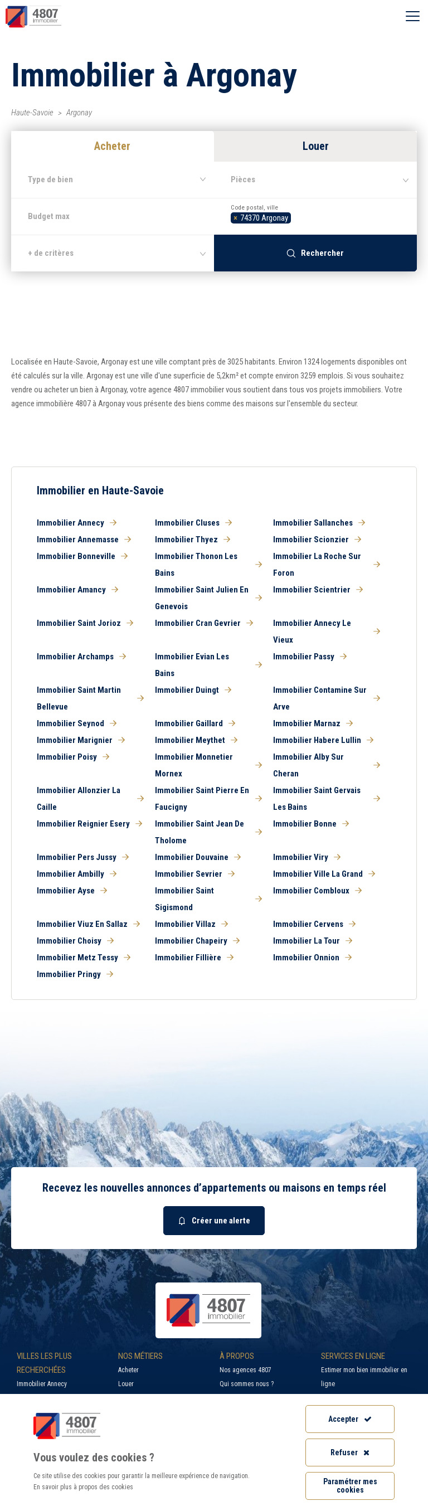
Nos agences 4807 (245, 1370)
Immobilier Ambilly (76, 874)
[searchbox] (297, 216)
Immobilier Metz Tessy (83, 958)
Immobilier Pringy (75, 974)
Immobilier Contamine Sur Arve (326, 698)
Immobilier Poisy (73, 757)
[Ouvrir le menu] (412, 16)
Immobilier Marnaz (313, 723)
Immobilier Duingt (193, 690)
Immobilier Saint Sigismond (208, 899)
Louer (126, 1384)
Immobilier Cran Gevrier (204, 623)
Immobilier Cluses (193, 523)
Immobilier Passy (310, 657)
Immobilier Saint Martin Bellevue (90, 698)
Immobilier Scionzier (317, 540)
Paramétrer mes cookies (350, 1485)
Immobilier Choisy (75, 941)
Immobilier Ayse (72, 891)
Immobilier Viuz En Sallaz (88, 924)
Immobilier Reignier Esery (89, 824)
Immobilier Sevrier (195, 874)
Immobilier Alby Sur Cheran (326, 765)
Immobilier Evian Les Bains (208, 665)
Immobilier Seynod (76, 723)
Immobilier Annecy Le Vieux (326, 631)
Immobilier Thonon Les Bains (208, 564)
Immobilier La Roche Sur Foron (326, 564)
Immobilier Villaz (191, 924)
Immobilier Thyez (192, 540)
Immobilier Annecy (76, 523)
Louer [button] (316, 146)
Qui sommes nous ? (247, 1384)
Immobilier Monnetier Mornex (208, 765)
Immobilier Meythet (196, 740)
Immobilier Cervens (314, 924)
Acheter (128, 1370)
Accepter (350, 1419)
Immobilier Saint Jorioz (85, 623)
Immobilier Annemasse (84, 540)
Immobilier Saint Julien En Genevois (208, 598)
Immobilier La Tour (312, 941)
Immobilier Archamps (81, 657)
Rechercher (315, 253)
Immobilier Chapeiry (197, 941)
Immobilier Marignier (81, 740)
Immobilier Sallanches (319, 523)
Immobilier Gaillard (195, 723)
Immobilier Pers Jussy (83, 857)
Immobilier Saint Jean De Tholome (208, 832)
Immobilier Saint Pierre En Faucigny (208, 798)
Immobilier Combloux (317, 891)
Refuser (349, 1452)
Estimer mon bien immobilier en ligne (364, 1377)
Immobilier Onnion (312, 958)
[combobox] (315, 216)
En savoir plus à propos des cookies (83, 1487)
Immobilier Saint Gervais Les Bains (326, 798)
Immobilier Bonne (311, 824)
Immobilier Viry (307, 857)
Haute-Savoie (32, 113)
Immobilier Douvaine (198, 857)
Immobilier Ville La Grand (324, 874)
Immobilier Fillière (194, 958)
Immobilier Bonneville (82, 556)
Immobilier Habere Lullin (323, 740)
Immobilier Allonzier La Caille (90, 798)
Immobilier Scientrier (318, 590)
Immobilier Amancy (77, 590)
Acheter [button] (112, 146)
